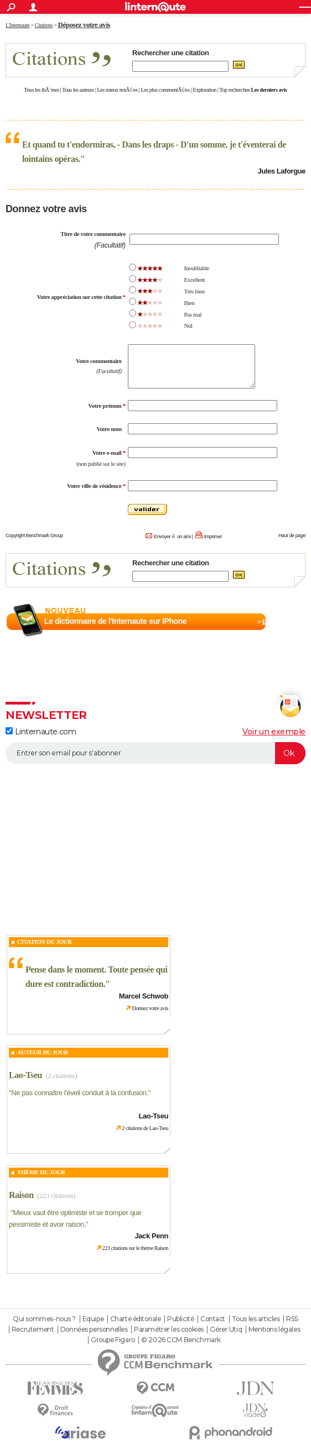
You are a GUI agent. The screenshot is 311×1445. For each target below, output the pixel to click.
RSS (292, 1319)
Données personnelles (94, 1329)
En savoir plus (281, 621)
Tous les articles (256, 1319)
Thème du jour (41, 1172)
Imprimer (213, 536)
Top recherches (235, 90)
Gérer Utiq (226, 1329)
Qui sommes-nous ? (44, 1319)
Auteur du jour (42, 1052)
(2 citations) (61, 1075)
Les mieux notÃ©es (117, 90)
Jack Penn (151, 1236)
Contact (212, 1319)
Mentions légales (274, 1329)
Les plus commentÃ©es (165, 90)
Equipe (92, 1319)
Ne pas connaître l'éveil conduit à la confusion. (79, 1093)
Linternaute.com (41, 732)
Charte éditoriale (135, 1319)
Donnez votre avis (150, 1008)
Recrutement (33, 1329)
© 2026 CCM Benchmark (181, 1340)
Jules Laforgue (281, 171)
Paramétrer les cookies (169, 1329)
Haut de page (291, 535)
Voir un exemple (273, 732)
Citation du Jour (44, 941)
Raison (21, 1195)
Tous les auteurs (78, 90)
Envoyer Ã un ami (172, 536)
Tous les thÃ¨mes (41, 90)
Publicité (180, 1319)
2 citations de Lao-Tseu (145, 1128)
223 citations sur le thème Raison (135, 1248)
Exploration (204, 90)
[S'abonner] (155, 753)
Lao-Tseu (25, 1075)
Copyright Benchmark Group (34, 535)
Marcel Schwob (143, 996)
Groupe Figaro (113, 1340)
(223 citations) (56, 1195)
